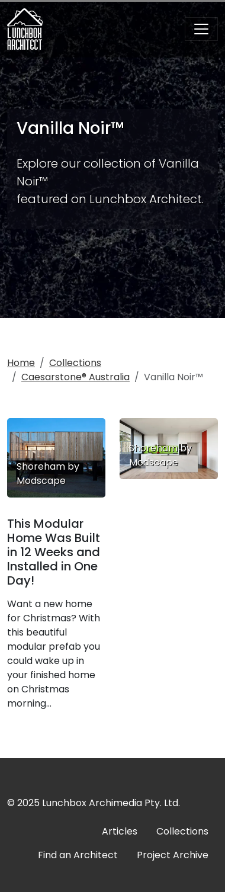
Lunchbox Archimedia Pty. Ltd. (111, 803)
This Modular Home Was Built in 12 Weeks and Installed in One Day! (53, 552)
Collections (75, 363)
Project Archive (172, 855)
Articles (119, 831)
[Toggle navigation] (201, 29)
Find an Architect (78, 855)
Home (21, 363)
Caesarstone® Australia (75, 377)
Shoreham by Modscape (160, 455)
